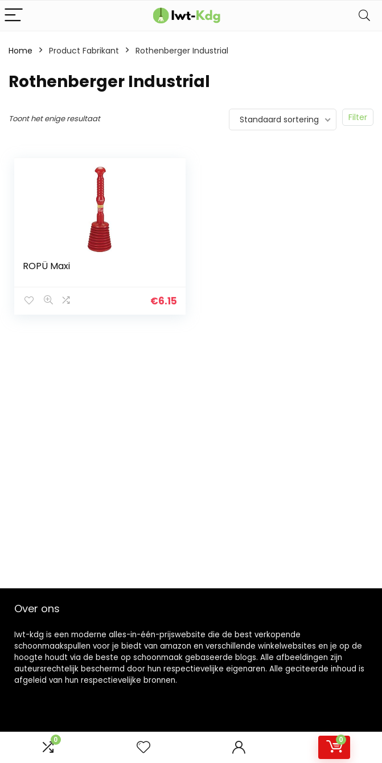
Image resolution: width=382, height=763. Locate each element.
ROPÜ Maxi (46, 266)
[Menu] (13, 16)
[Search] (364, 16)
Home (20, 50)
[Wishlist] (143, 747)
